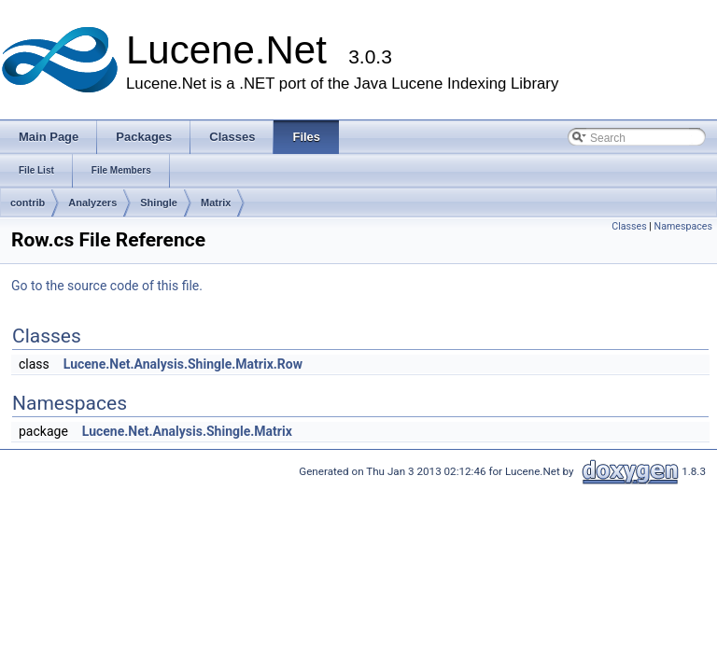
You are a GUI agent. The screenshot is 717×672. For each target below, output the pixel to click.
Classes (629, 226)
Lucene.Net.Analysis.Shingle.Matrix (187, 431)
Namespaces (683, 226)
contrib (27, 202)
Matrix (216, 202)
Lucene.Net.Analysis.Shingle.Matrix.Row (182, 364)
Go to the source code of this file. (107, 285)
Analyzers (92, 202)
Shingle (158, 202)
